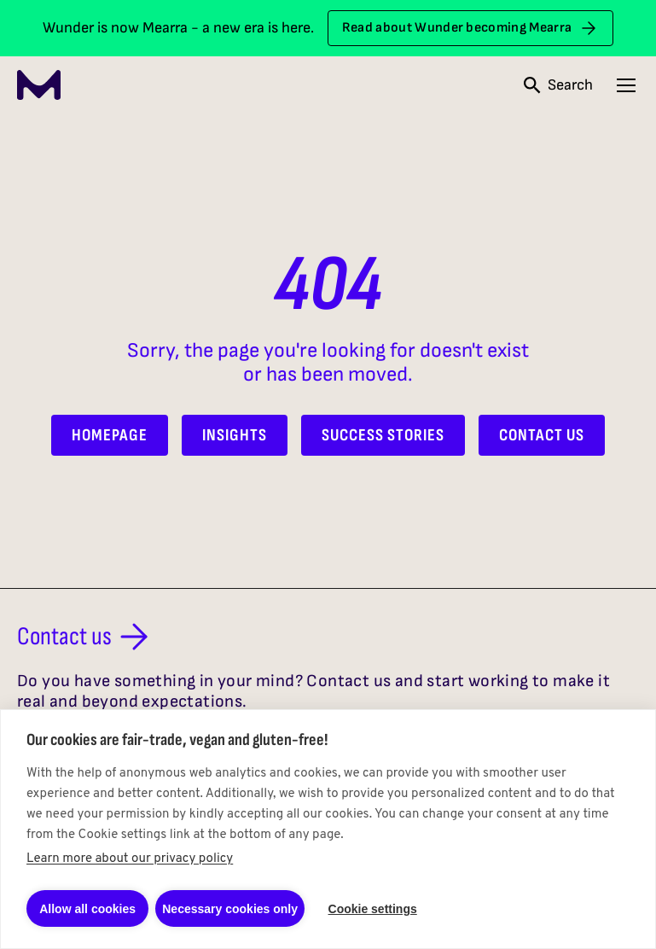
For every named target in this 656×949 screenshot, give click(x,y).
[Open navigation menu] (626, 85)
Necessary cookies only (230, 909)
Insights (234, 435)
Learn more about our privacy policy (129, 859)
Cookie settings (372, 909)
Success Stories (383, 435)
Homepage (110, 435)
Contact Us (541, 435)
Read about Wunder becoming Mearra (471, 28)
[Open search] (558, 85)
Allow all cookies (87, 909)
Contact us (85, 636)
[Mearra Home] (39, 85)
